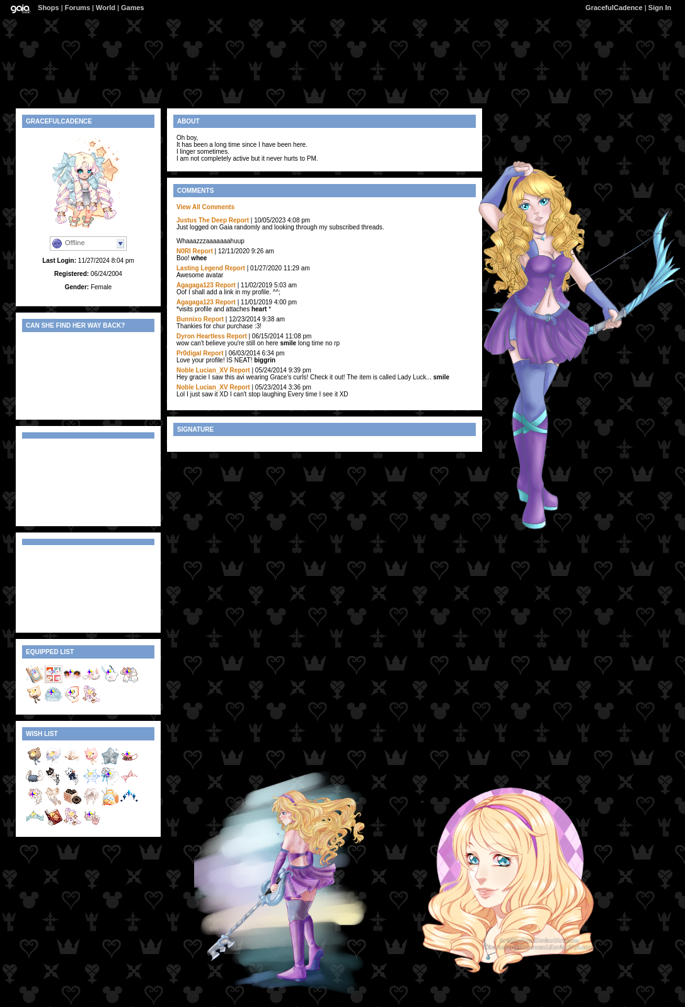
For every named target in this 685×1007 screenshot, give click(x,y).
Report (239, 220)
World (105, 7)
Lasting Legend (199, 268)
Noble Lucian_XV (202, 370)
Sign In (660, 7)
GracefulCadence (613, 7)
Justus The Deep (201, 220)
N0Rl (183, 251)
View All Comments (205, 207)
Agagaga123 (195, 285)
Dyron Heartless (200, 336)
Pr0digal (188, 353)
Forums (77, 7)
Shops (48, 7)
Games (132, 7)
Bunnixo (189, 319)
